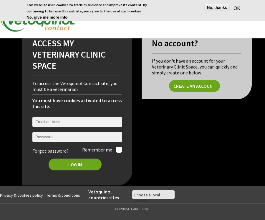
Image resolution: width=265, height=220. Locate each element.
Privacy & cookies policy (21, 194)
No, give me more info (46, 17)
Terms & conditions (63, 194)
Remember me (97, 149)
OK (235, 8)
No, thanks (217, 7)
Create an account (194, 85)
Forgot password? (50, 150)
